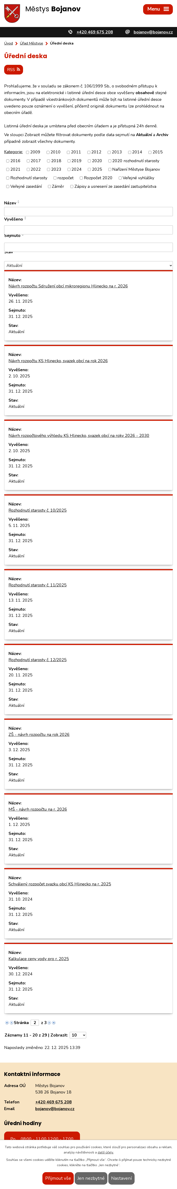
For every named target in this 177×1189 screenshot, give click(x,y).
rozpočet (65, 178)
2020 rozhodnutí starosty (135, 160)
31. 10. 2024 (20, 899)
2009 (35, 152)
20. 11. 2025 (20, 675)
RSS (13, 69)
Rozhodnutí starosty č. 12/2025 (38, 660)
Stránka (21, 1022)
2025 (97, 169)
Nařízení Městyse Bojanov (136, 169)
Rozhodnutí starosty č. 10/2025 (38, 510)
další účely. (106, 1152)
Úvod (8, 43)
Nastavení (121, 1178)
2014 (137, 152)
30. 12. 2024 (20, 974)
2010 (55, 152)
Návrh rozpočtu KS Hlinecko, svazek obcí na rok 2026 (58, 361)
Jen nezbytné (91, 1178)
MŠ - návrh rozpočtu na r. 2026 (38, 809)
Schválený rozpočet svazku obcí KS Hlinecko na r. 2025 (60, 884)
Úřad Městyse (31, 43)
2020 (97, 160)
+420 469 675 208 (53, 1102)
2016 (15, 160)
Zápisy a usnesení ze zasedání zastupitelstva (115, 186)
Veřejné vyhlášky (138, 178)
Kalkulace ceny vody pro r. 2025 (39, 959)
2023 (56, 169)
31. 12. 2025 (20, 316)
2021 (15, 169)
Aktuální (16, 332)
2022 (36, 169)
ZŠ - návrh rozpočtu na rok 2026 (39, 734)
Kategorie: (13, 152)
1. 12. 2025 (19, 824)
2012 (96, 152)
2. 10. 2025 (19, 376)
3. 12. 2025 (19, 750)
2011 (76, 152)
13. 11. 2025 (20, 600)
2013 (117, 152)
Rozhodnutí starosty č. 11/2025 (38, 585)
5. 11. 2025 (19, 525)
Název (10, 203)
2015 (158, 152)
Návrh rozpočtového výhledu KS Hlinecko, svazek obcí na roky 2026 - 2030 (79, 435)
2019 (76, 160)
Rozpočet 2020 (98, 178)
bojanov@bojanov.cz (54, 1108)
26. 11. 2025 (20, 301)
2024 (76, 169)
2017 (36, 160)
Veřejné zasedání (26, 186)
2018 (56, 160)
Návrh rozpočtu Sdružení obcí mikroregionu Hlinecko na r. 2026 (68, 286)
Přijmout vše (58, 1178)
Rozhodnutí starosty (28, 178)
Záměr (58, 186)
